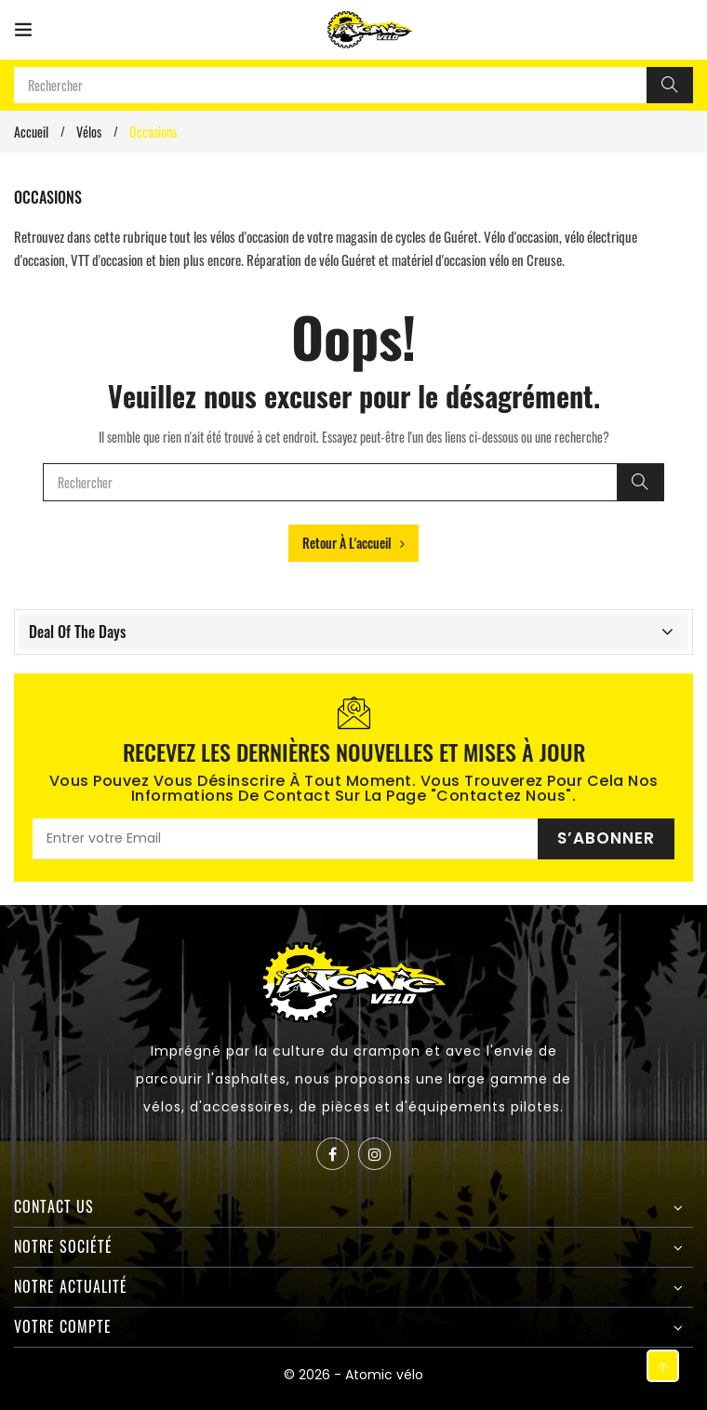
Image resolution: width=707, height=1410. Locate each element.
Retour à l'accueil (353, 542)
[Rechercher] (670, 85)
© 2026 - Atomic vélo (353, 1374)
